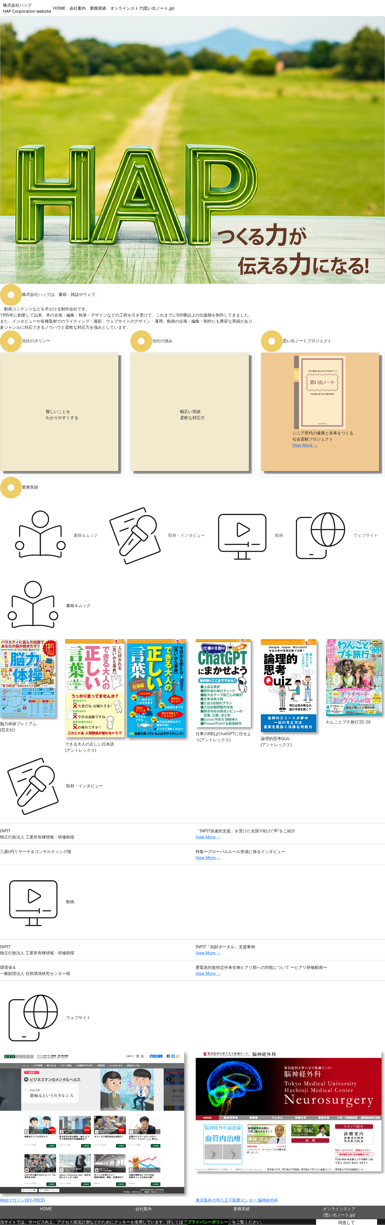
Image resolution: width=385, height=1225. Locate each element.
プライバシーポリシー (207, 1222)
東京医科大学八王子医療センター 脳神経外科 (237, 1200)
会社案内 (77, 8)
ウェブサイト (332, 536)
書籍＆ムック (52, 536)
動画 (246, 536)
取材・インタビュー (153, 536)
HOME (59, 8)
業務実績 (98, 8)
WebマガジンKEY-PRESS (22, 1200)
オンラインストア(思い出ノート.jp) (142, 8)
